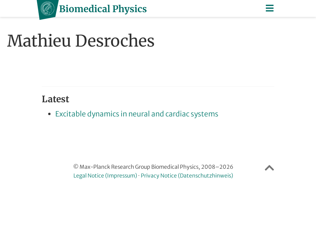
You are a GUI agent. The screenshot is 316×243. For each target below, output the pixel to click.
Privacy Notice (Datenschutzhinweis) (187, 175)
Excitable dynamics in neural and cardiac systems (136, 113)
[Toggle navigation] (270, 8)
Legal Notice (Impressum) (105, 175)
